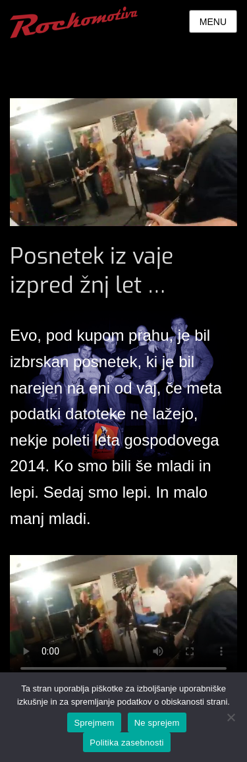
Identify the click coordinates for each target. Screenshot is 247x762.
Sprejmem (94, 723)
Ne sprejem (157, 723)
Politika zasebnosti (126, 742)
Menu (213, 21)
